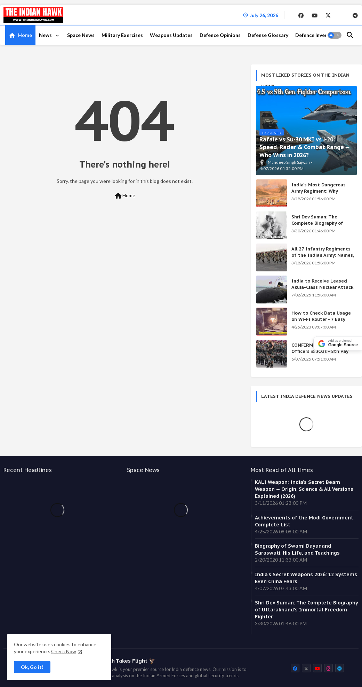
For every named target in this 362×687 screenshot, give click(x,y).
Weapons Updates (171, 35)
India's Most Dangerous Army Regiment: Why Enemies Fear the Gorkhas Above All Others (321, 194)
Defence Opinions (220, 35)
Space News (81, 35)
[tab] (20, 35)
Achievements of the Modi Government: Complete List (305, 521)
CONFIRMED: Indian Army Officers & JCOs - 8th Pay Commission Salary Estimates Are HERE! (320, 354)
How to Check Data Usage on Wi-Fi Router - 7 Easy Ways (321, 319)
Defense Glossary (268, 35)
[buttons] (301, 15)
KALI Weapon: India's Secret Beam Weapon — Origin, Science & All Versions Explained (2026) (304, 489)
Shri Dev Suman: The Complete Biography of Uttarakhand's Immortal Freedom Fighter (319, 226)
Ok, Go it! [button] (32, 667)
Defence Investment (318, 35)
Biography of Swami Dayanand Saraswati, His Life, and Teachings (297, 549)
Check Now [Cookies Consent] (63, 651)
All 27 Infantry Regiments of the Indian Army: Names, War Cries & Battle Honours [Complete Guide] (322, 258)
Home (25, 35)
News (46, 35)
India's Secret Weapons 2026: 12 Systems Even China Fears (306, 578)
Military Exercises (122, 35)
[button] (334, 35)
